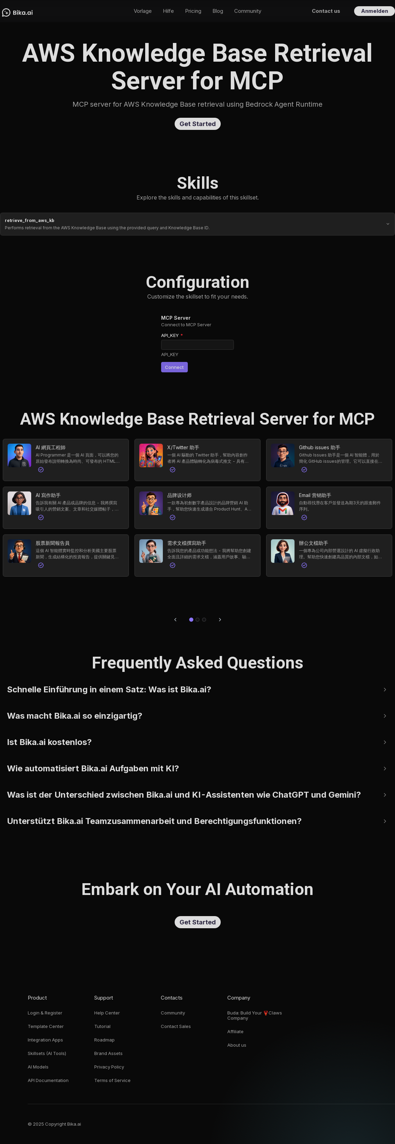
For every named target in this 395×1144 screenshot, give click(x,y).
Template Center (46, 1026)
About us (236, 1045)
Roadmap (104, 1040)
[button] (66, 460)
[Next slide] (220, 619)
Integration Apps (45, 1040)
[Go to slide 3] (204, 620)
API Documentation (48, 1080)
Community (173, 1013)
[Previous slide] (175, 619)
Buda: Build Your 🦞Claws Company (254, 1015)
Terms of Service (112, 1080)
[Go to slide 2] (197, 620)
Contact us (326, 11)
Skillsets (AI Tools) (47, 1053)
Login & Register (45, 1013)
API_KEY (172, 335)
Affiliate (235, 1031)
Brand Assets (108, 1053)
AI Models (38, 1067)
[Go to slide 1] (191, 620)
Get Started (197, 123)
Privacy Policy (109, 1067)
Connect (175, 367)
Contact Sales (176, 1026)
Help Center (107, 1013)
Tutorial (102, 1026)
